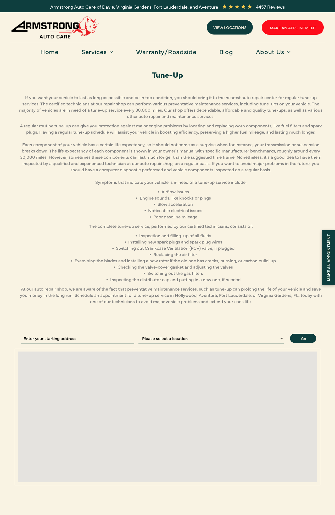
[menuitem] (51, 53)
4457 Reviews (270, 6)
